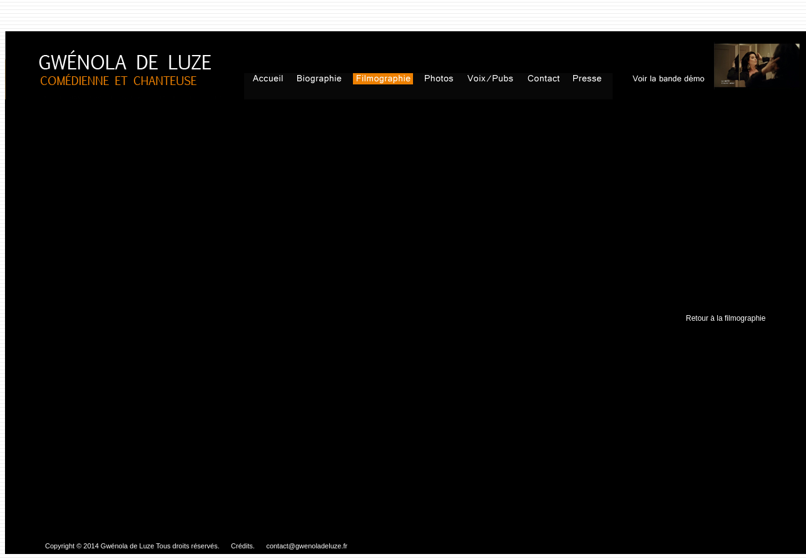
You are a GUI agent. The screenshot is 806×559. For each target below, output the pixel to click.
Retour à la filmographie (725, 318)
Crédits (241, 546)
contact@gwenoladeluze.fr (306, 546)
